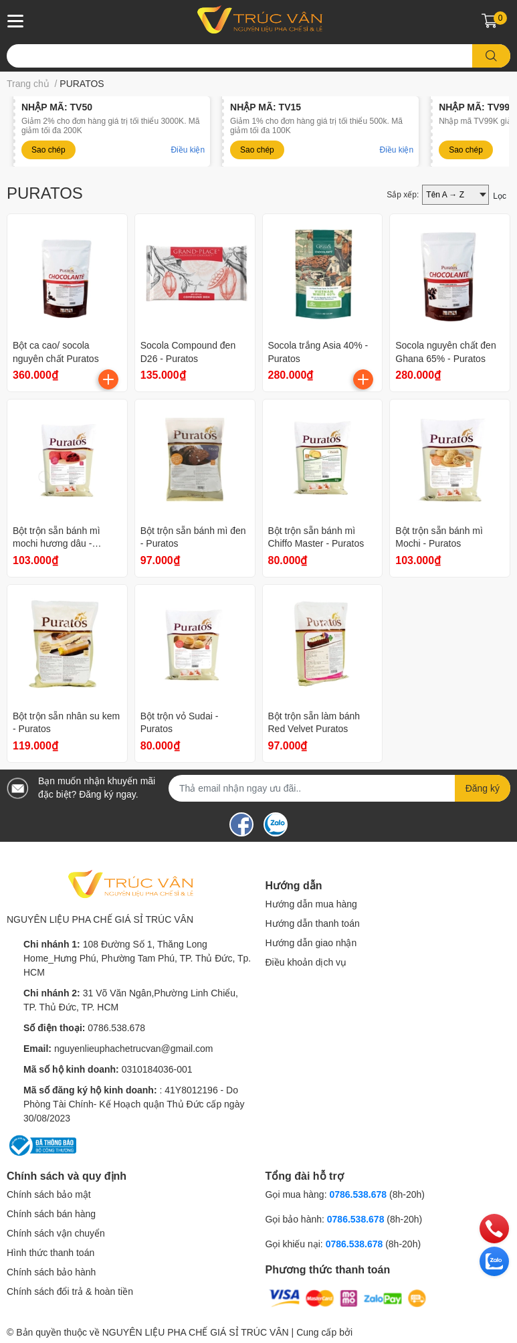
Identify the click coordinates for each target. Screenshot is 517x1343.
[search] (491, 56)
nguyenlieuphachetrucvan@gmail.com (133, 1048)
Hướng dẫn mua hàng (311, 904)
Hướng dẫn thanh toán (313, 923)
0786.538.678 (116, 1027)
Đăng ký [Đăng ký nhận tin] (483, 788)
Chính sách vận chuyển (56, 1233)
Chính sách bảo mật (49, 1194)
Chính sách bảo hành (51, 1272)
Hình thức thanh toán (50, 1252)
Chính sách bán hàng (51, 1213)
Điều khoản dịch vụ (306, 962)
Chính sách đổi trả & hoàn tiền (70, 1291)
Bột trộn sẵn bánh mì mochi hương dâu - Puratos (56, 543)
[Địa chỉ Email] (339, 788)
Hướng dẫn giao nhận (311, 942)
